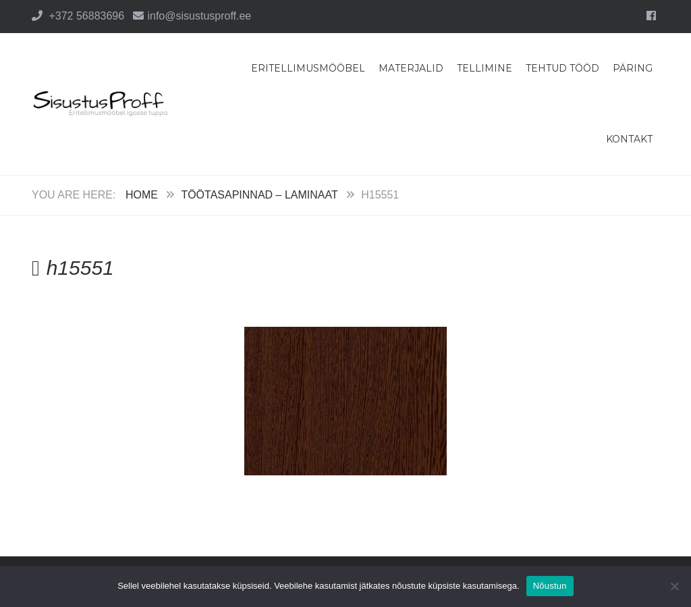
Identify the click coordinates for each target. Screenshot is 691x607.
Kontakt (629, 139)
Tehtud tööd (562, 68)
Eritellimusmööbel (308, 68)
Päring (633, 68)
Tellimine (484, 68)
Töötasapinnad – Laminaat (259, 195)
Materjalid (411, 68)
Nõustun (550, 586)
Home (142, 195)
